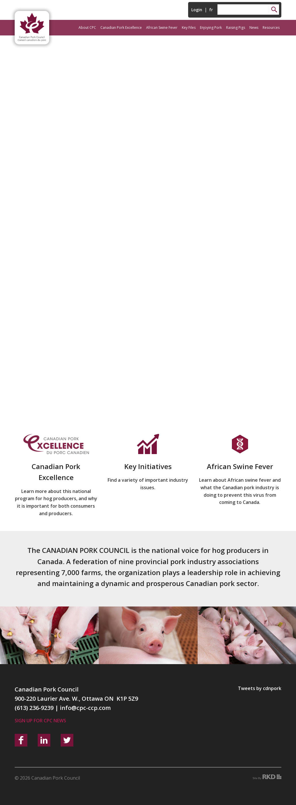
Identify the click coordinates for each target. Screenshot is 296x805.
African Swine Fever (161, 27)
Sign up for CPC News (40, 720)
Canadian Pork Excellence (121, 27)
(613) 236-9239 (34, 708)
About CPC (87, 27)
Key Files (189, 27)
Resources (271, 27)
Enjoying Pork (211, 27)
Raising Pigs (235, 27)
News (253, 27)
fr (211, 9)
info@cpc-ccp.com (85, 708)
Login (196, 9)
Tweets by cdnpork (259, 688)
